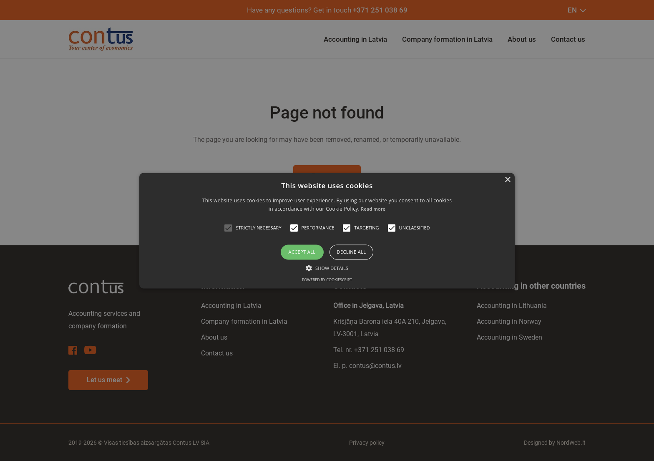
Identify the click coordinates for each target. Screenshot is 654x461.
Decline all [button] (351, 252)
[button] (228, 228)
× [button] (507, 180)
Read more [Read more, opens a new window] (373, 209)
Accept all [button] (302, 252)
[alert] (327, 230)
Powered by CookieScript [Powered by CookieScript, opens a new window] (327, 279)
